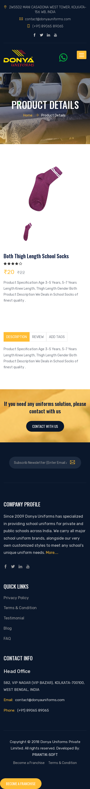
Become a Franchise (29, 763)
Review (38, 337)
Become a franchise (21, 783)
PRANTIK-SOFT (45, 755)
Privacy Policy (16, 598)
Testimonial (14, 618)
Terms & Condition (20, 608)
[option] (45, 188)
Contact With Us (45, 426)
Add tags (57, 337)
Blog (8, 628)
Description (16, 337)
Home (27, 115)
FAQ (7, 638)
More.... (52, 552)
